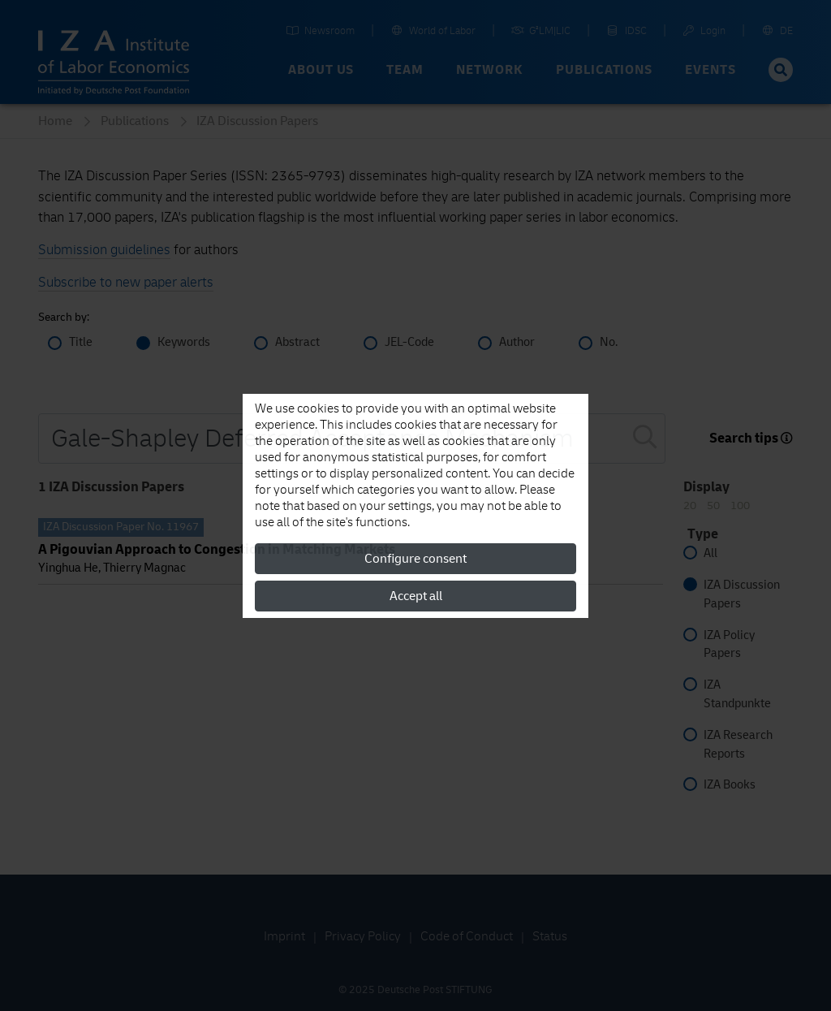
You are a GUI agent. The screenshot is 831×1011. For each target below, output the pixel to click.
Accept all (416, 596)
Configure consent (415, 559)
